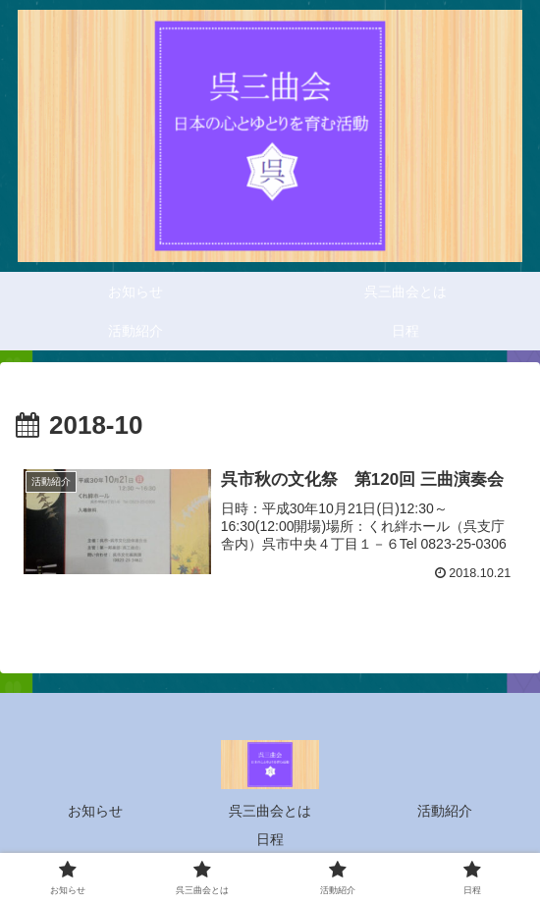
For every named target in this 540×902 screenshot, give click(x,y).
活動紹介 (444, 811)
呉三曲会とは (270, 811)
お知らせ (95, 811)
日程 (270, 839)
